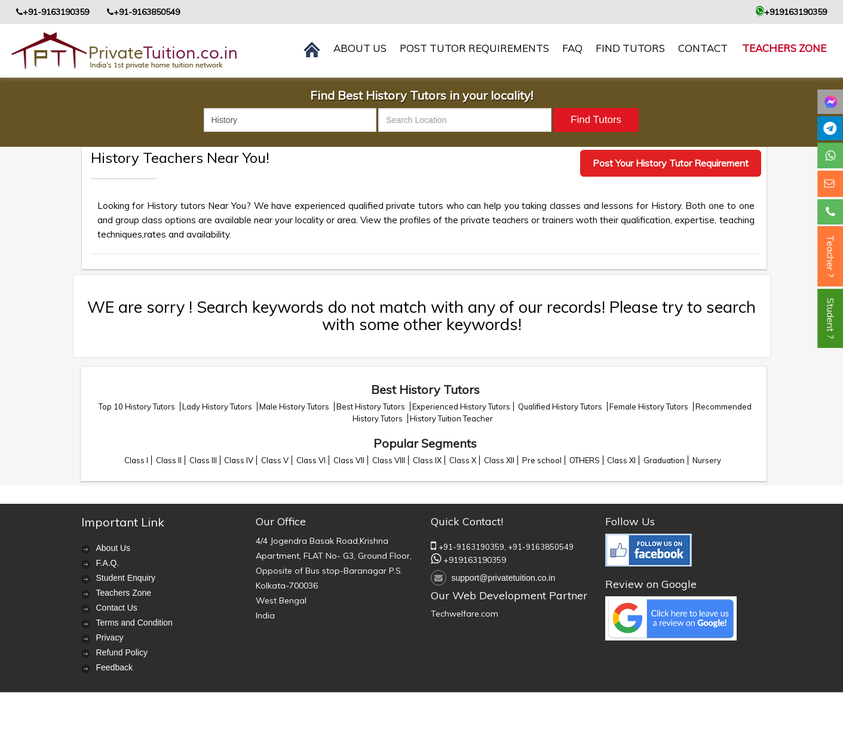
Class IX (427, 460)
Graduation (664, 460)
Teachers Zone (784, 48)
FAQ (572, 48)
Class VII (348, 460)
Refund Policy (122, 652)
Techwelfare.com (464, 613)
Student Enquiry (126, 578)
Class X (462, 460)
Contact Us (116, 607)
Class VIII (388, 460)
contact (703, 48)
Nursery (706, 460)
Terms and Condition (134, 622)
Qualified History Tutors (561, 406)
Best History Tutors (371, 406)
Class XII (499, 460)
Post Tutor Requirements (474, 48)
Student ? (830, 318)
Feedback (114, 667)
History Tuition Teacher (451, 418)
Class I (136, 460)
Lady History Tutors (218, 406)
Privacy (110, 637)
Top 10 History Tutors (138, 406)
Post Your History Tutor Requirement (671, 163)
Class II (169, 460)
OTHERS (584, 460)
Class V (275, 460)
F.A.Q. (107, 563)
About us (360, 48)
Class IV (238, 460)
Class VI (311, 460)
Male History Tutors (295, 406)
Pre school (542, 460)
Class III (203, 460)
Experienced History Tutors (461, 406)
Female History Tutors (649, 406)
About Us (113, 548)
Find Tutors (630, 48)
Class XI (621, 460)
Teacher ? (830, 256)
